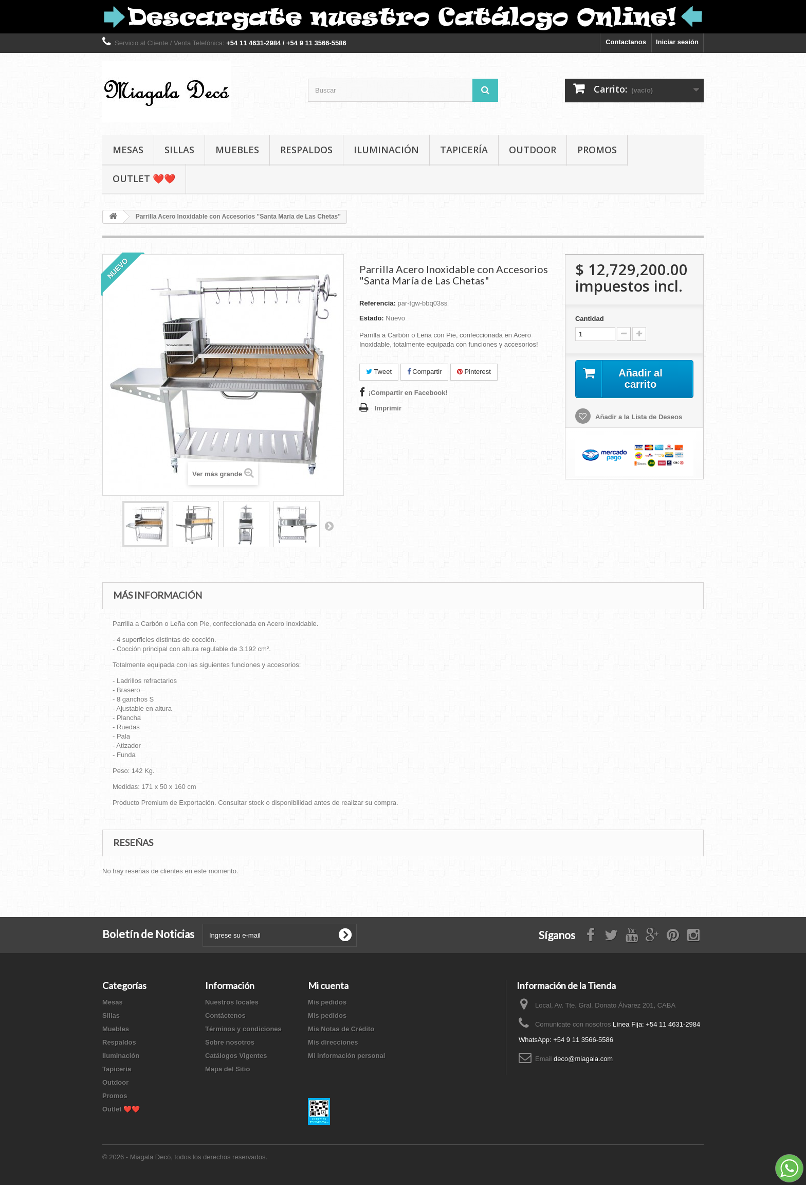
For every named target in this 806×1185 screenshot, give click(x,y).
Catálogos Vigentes (236, 1056)
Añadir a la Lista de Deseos (638, 417)
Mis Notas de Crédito (341, 1029)
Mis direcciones (333, 1042)
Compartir (424, 371)
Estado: (371, 318)
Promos (597, 149)
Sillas (179, 149)
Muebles (237, 149)
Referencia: (377, 303)
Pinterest (474, 371)
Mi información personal (346, 1056)
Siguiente (329, 525)
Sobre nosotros (229, 1042)
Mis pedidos (327, 1002)
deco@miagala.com (583, 1059)
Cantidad (589, 318)
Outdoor (532, 149)
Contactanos (626, 42)
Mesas (128, 149)
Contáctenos (225, 1015)
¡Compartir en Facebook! (408, 393)
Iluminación (386, 149)
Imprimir (388, 408)
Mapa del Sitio (227, 1069)
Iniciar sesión (677, 42)
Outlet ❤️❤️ (144, 178)
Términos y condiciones (243, 1029)
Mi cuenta (328, 985)
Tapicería (464, 149)
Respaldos (306, 149)
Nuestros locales (232, 1002)
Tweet (379, 371)
